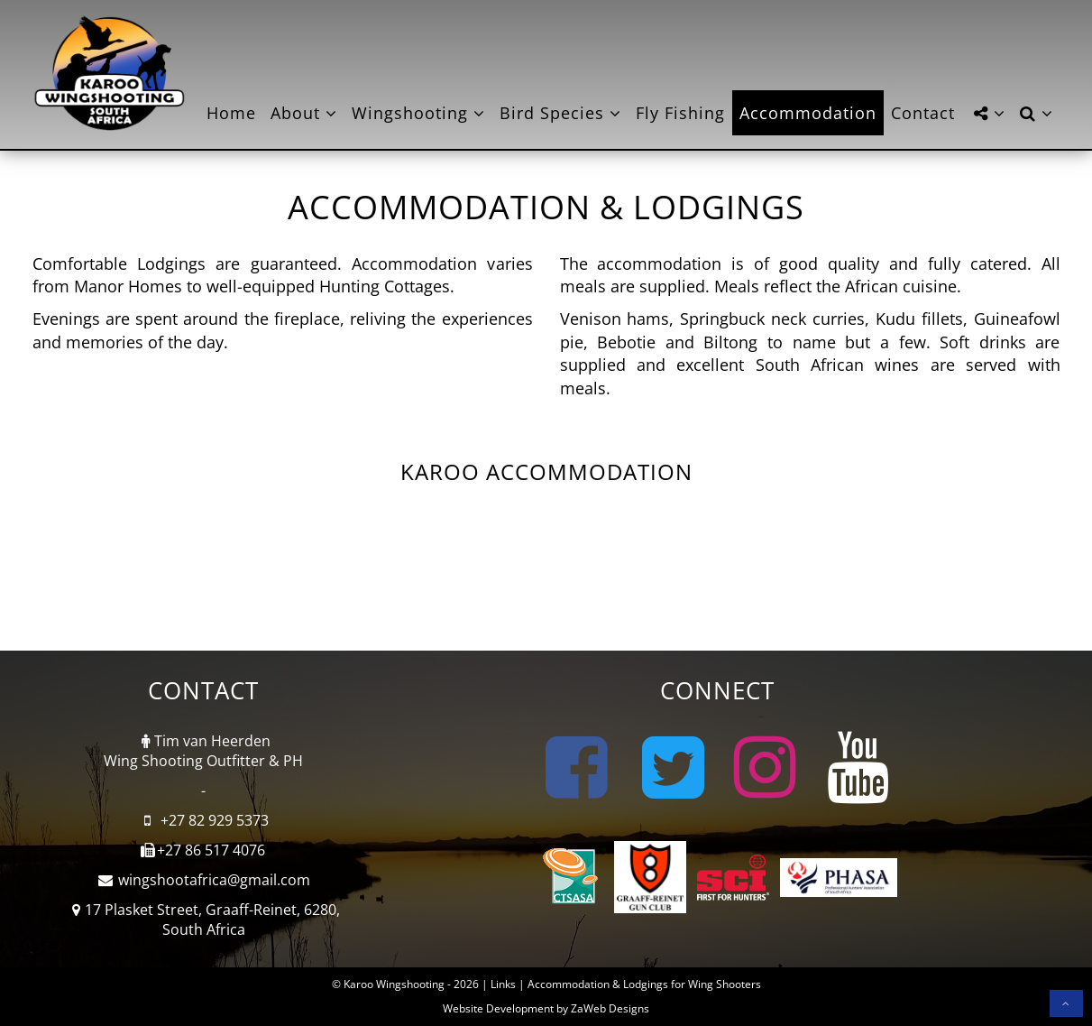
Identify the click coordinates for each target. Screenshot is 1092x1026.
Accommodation (807, 113)
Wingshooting (418, 113)
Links (503, 984)
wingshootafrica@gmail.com (214, 880)
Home (231, 113)
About (304, 113)
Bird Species (560, 113)
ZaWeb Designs (610, 1008)
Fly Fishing (680, 113)
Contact (923, 113)
